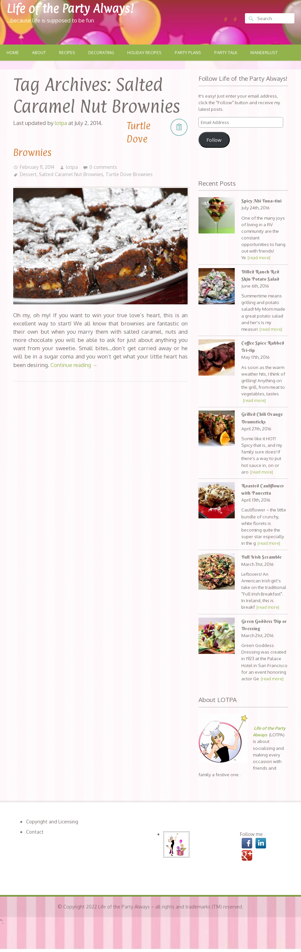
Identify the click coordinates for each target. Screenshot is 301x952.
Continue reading (75, 364)
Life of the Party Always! (76, 8)
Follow (214, 140)
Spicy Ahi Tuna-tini (261, 201)
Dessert (29, 174)
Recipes (68, 53)
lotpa (73, 167)
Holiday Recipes (148, 53)
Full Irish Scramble (262, 557)
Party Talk (231, 53)
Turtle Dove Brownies (134, 174)
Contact (35, 832)
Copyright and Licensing (52, 821)
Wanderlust (270, 53)
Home (13, 53)
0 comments (105, 167)
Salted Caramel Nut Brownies (73, 174)
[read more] (260, 258)
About (39, 53)
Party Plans (192, 53)
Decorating (103, 53)
